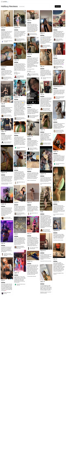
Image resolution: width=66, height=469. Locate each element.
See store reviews (21, 6)
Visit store (58, 6)
